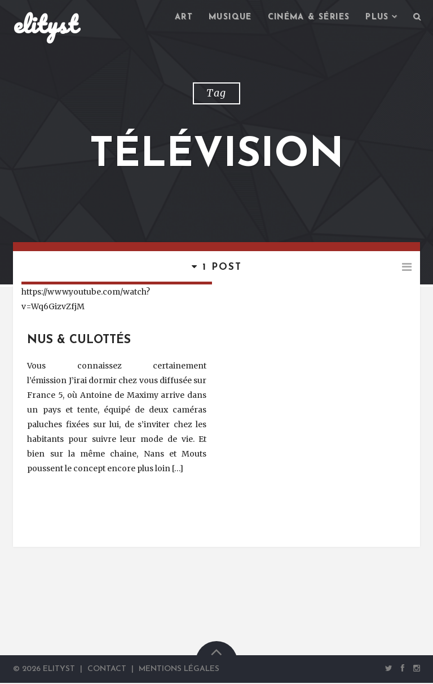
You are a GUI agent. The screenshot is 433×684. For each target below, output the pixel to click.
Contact (106, 670)
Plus (377, 17)
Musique (230, 17)
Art (184, 17)
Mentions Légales (179, 670)
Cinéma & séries (309, 17)
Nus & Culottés (79, 341)
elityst (45, 25)
